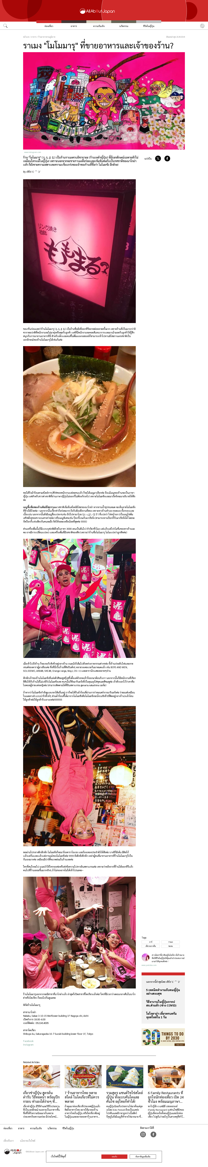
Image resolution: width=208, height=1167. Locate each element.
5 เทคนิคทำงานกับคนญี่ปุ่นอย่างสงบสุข (163, 991)
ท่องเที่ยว (48, 26)
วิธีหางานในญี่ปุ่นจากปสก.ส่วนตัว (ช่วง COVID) (161, 1003)
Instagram (28, 1044)
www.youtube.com (149, 965)
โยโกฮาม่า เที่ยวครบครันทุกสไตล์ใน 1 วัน (161, 1015)
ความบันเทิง (99, 26)
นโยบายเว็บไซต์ (27, 1140)
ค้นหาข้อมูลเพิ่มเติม (142, 1156)
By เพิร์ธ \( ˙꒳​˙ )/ (31, 171)
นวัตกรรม (123, 26)
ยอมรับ (114, 1156)
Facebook (28, 1041)
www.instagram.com (32, 152)
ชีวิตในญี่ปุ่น (148, 26)
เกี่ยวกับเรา (8, 1140)
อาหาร (74, 26)
